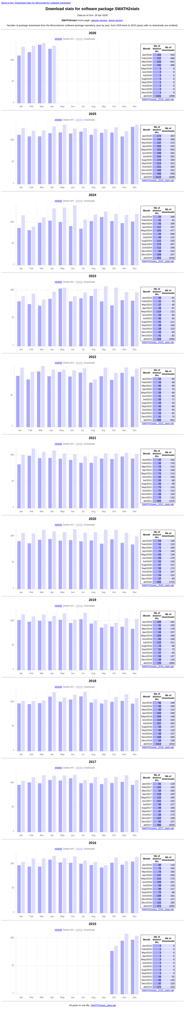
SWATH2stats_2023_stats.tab (158, 342)
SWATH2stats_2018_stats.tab (158, 747)
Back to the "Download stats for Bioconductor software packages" (36, 2)
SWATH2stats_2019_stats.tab (158, 666)
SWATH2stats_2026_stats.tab (158, 99)
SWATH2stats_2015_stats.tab (158, 990)
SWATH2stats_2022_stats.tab (158, 423)
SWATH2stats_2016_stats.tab (158, 909)
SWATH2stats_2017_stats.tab (158, 828)
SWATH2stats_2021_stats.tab (158, 504)
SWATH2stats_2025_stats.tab (158, 180)
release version (99, 20)
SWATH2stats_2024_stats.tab (158, 261)
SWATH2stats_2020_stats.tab (158, 585)
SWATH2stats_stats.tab (103, 1005)
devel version (116, 20)
